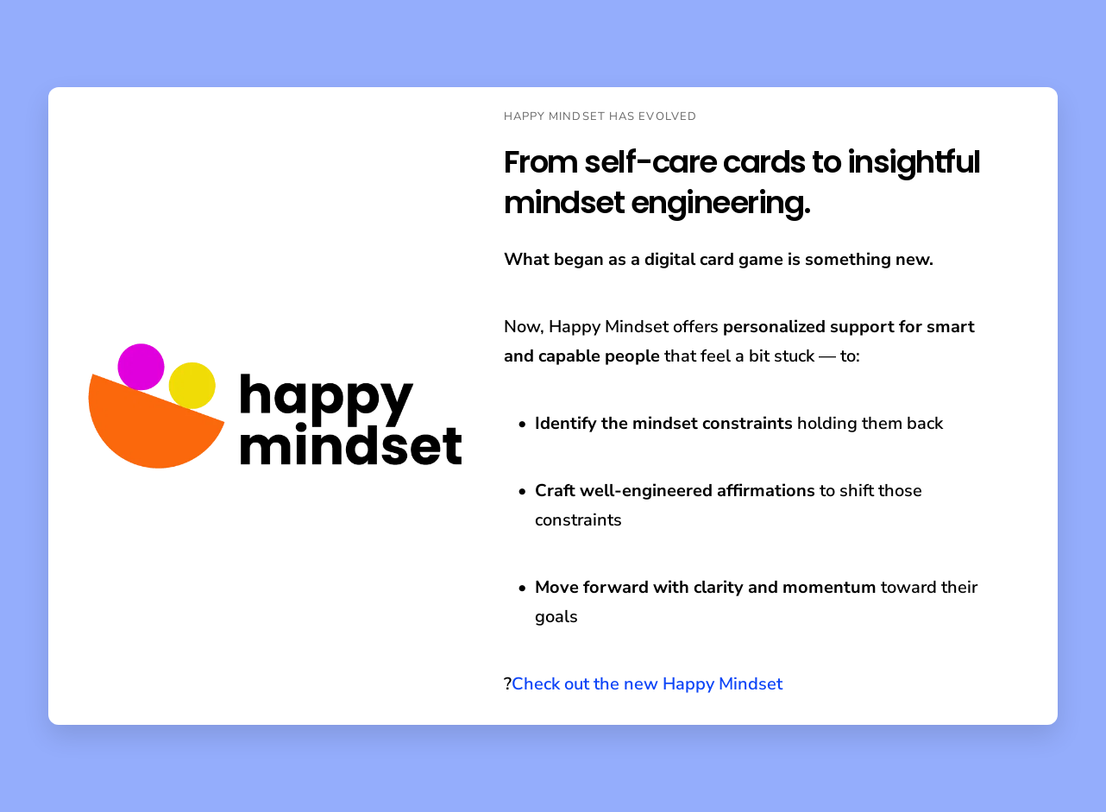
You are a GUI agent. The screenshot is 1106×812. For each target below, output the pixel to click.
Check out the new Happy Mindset (647, 684)
